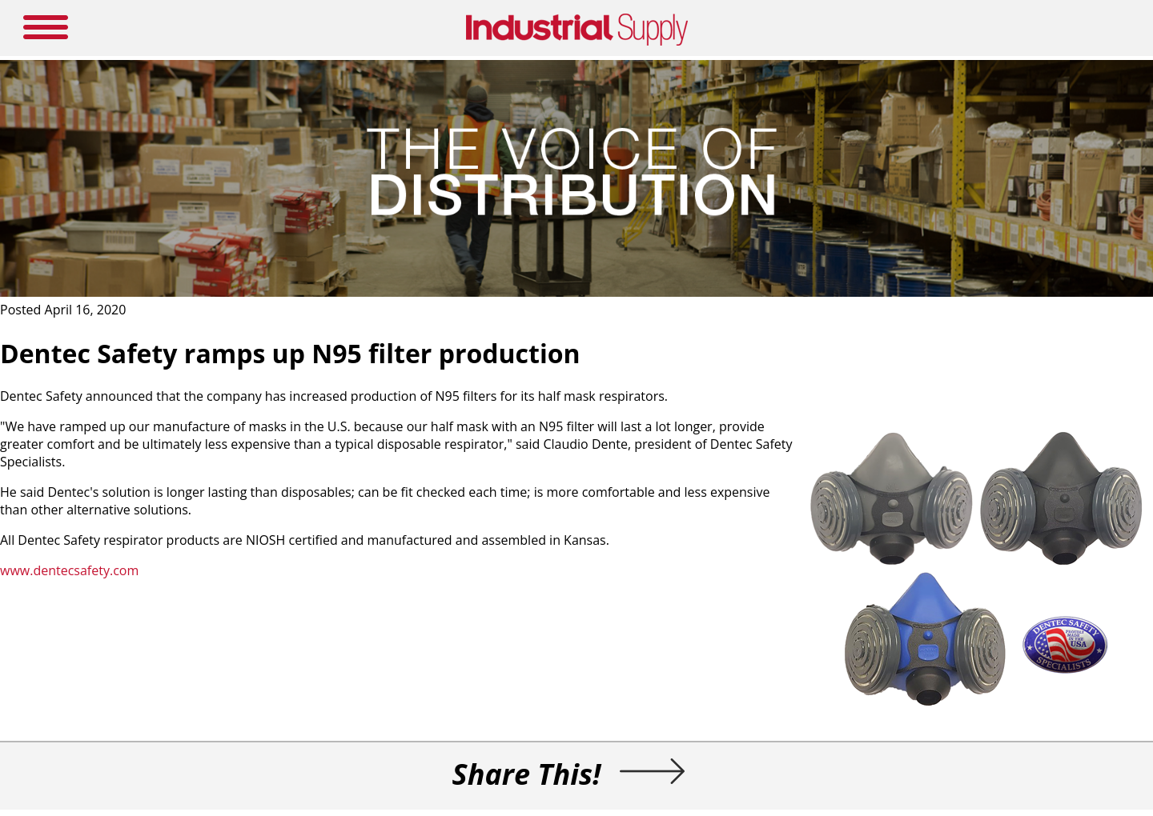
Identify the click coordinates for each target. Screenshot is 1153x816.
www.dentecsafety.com (69, 570)
